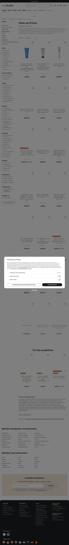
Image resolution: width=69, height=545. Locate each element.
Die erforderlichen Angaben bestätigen (23, 284)
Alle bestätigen (52, 284)
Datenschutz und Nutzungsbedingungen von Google (21, 268)
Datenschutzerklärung (23, 267)
